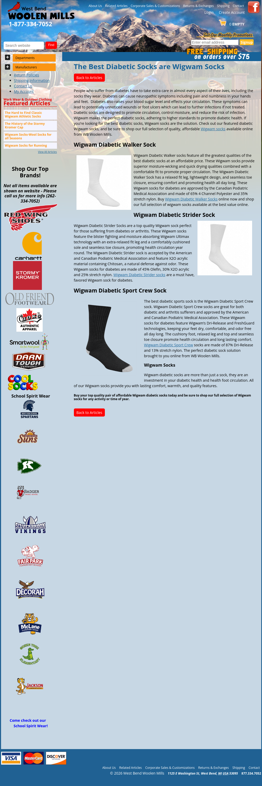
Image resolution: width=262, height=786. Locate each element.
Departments (25, 58)
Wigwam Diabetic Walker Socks (191, 199)
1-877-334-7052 (30, 24)
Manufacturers (26, 67)
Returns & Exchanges (198, 6)
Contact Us (23, 85)
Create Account (232, 12)
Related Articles (116, 6)
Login (209, 12)
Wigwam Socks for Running (26, 145)
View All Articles (47, 152)
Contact (238, 6)
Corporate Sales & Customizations (155, 6)
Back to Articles (89, 77)
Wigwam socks (213, 128)
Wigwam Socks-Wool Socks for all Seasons (28, 136)
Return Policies (26, 75)
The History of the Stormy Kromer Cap (25, 125)
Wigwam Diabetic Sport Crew (168, 344)
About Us (95, 6)
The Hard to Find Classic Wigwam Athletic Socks (23, 115)
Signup (246, 42)
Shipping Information (32, 80)
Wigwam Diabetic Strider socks (139, 274)
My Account (24, 91)
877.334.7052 (251, 773)
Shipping (223, 6)
